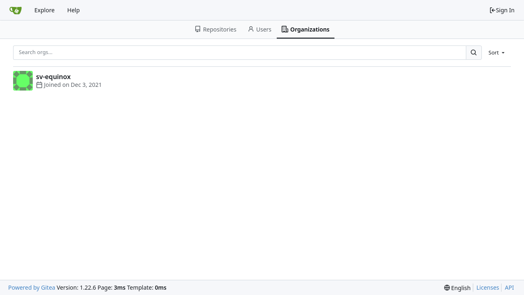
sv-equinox (53, 77)
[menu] (497, 52)
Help (73, 10)
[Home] (15, 10)
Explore (44, 10)
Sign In (502, 10)
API (509, 287)
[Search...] (473, 52)
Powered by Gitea (31, 287)
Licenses (488, 287)
